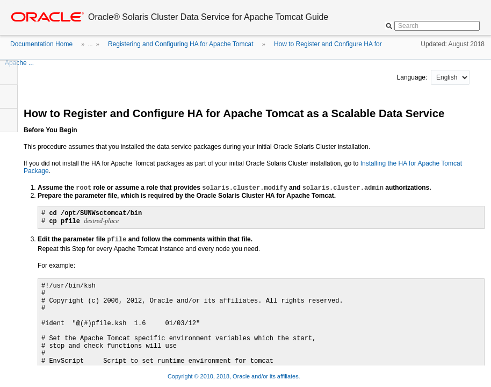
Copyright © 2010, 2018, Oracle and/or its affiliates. (235, 376)
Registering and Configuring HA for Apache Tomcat (181, 44)
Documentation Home (41, 44)
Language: (413, 77)
